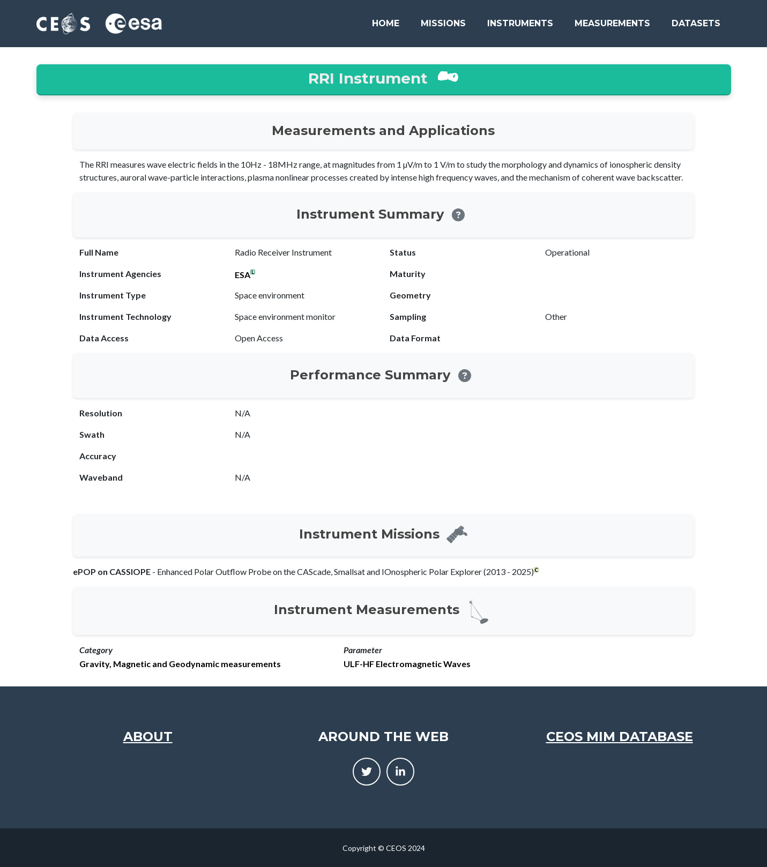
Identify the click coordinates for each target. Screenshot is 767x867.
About (148, 736)
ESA (242, 275)
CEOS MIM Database (619, 736)
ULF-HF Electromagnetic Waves (407, 664)
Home (385, 23)
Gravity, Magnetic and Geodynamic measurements (180, 664)
